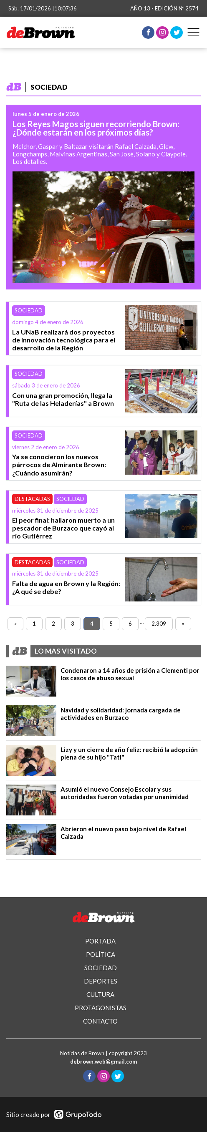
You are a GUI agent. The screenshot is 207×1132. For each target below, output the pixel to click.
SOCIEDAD (100, 967)
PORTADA (100, 941)
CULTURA (100, 994)
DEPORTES (100, 981)
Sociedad (29, 310)
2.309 (158, 623)
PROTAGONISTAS (100, 1007)
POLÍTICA (100, 954)
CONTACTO (100, 1021)
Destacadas (32, 499)
